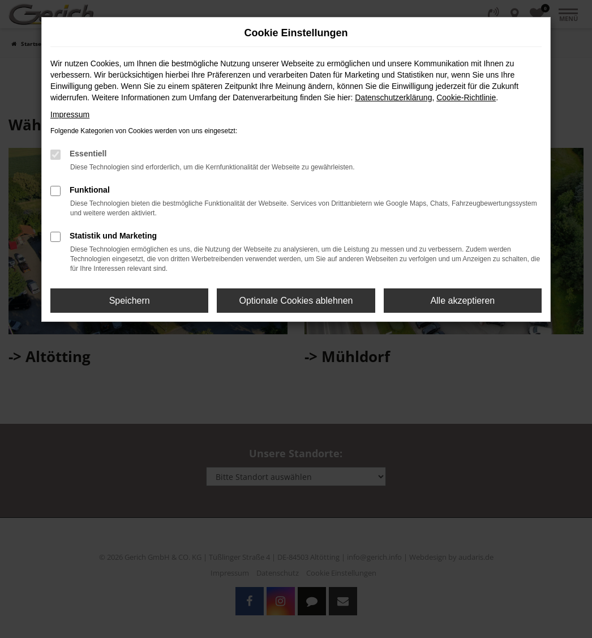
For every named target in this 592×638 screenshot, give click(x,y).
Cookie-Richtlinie (466, 97)
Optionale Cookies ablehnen (296, 300)
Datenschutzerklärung (393, 97)
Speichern (129, 300)
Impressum (69, 114)
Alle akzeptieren (462, 300)
